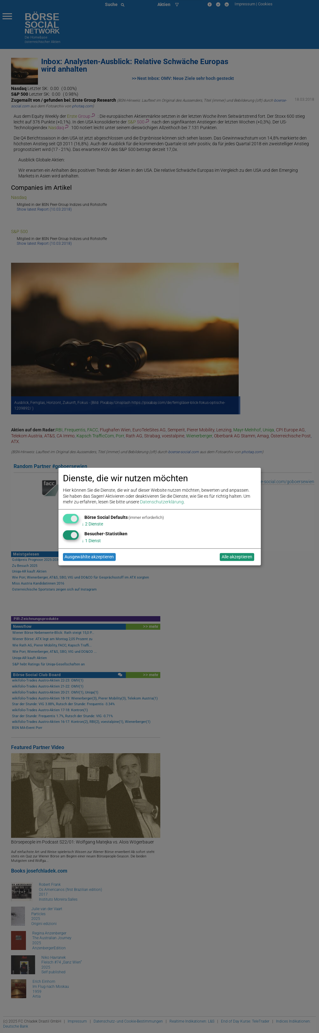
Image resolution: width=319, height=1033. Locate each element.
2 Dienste (92, 524)
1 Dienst (91, 540)
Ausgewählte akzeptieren (89, 557)
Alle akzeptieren (237, 557)
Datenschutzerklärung (162, 501)
